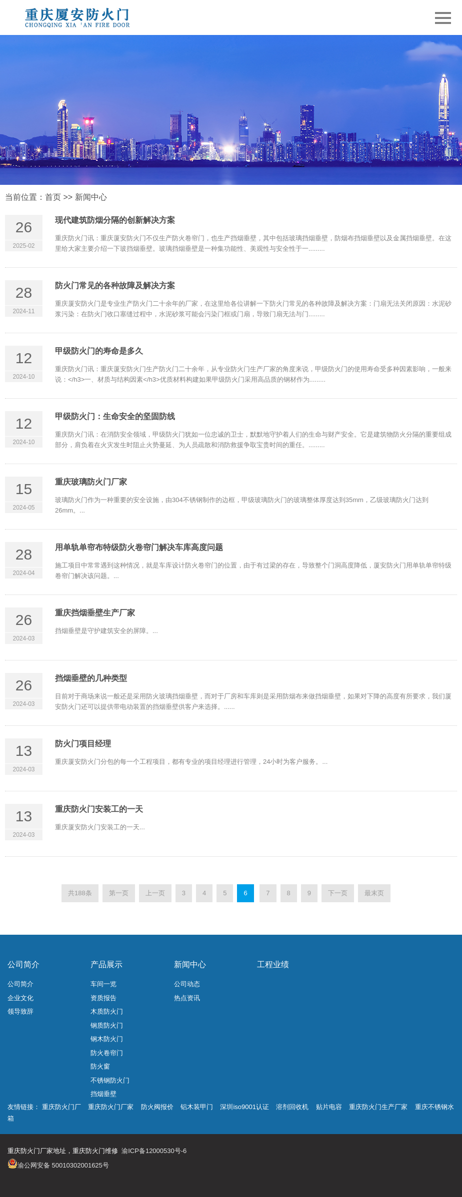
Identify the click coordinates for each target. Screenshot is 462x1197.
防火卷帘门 (106, 1053)
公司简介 (24, 964)
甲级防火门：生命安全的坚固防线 (115, 416)
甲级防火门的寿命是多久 (99, 351)
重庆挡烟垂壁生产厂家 (95, 612)
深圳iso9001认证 (244, 1107)
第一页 (118, 893)
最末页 (374, 893)
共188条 (80, 893)
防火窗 (100, 1066)
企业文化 (21, 998)
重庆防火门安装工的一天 (99, 809)
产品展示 (106, 964)
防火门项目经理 (83, 743)
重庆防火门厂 (61, 1107)
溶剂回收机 (292, 1107)
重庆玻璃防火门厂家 (91, 482)
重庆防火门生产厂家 (378, 1107)
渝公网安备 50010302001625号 (63, 1165)
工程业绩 (273, 964)
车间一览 (103, 984)
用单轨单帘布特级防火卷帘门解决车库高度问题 (139, 547)
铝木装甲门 (196, 1107)
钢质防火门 (106, 1025)
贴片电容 (329, 1107)
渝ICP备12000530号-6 (154, 1151)
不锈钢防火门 (110, 1080)
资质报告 (103, 998)
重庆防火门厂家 (111, 1107)
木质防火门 (106, 1011)
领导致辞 (21, 1011)
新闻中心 (91, 197)
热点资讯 (187, 998)
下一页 (338, 893)
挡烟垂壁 (103, 1094)
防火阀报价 (157, 1107)
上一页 (155, 893)
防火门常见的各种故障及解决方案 (115, 285)
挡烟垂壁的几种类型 (91, 678)
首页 (53, 197)
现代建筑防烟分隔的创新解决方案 (115, 220)
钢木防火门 (106, 1039)
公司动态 (187, 984)
